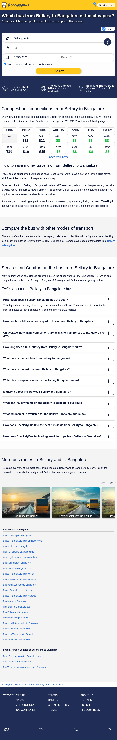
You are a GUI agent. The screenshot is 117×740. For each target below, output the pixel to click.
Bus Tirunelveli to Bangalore (16, 639)
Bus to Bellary (37, 684)
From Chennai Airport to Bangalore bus (22, 656)
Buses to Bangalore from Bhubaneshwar (22, 541)
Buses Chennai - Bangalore (16, 546)
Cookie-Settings (59, 705)
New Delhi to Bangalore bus (16, 607)
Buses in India (22, 684)
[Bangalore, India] (62, 48)
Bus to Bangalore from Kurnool (18, 590)
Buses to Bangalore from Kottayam (20, 579)
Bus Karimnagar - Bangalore (17, 563)
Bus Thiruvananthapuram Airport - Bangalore (24, 667)
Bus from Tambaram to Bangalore (19, 634)
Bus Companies (25, 710)
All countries (90, 710)
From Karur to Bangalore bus (17, 568)
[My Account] (93, 5)
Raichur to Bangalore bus (15, 618)
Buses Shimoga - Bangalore (16, 629)
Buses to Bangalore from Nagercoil (20, 596)
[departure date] (34, 58)
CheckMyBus (6, 684)
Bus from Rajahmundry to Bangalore (21, 623)
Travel (52, 710)
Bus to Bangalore (54, 684)
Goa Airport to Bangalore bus (17, 661)
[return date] (86, 58)
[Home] (45, 5)
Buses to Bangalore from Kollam (18, 574)
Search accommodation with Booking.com (29, 64)
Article (86, 705)
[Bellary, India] (62, 38)
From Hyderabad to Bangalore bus (20, 557)
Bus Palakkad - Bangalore (15, 612)
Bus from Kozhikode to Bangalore (19, 585)
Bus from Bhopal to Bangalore (17, 535)
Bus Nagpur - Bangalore (15, 601)
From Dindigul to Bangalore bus (18, 552)
